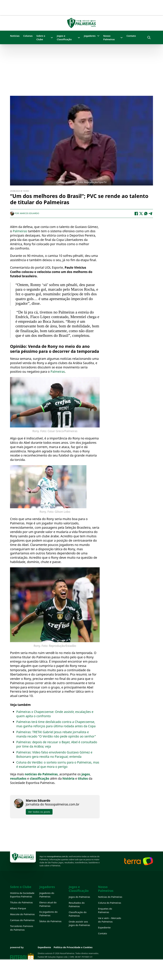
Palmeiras (20, 231)
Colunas (27, 35)
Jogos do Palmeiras (79, 896)
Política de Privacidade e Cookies (73, 947)
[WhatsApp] (145, 213)
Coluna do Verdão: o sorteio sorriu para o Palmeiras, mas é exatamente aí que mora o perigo (57, 764)
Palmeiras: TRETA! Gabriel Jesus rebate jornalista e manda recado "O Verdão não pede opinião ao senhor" (56, 734)
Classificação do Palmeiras (78, 914)
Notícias (14, 35)
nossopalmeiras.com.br (57, 856)
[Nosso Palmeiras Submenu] (121, 37)
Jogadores (90, 35)
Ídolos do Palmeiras (50, 921)
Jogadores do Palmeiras (46, 894)
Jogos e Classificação (64, 37)
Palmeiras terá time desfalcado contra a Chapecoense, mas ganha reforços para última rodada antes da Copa (56, 723)
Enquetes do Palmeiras (105, 910)
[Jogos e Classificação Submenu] (79, 37)
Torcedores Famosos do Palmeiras (21, 927)
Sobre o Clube (40, 37)
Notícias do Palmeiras (110, 896)
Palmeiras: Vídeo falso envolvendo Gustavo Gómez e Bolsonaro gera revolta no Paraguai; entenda (54, 754)
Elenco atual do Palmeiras (48, 904)
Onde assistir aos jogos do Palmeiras (79, 923)
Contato (131, 35)
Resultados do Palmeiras (77, 904)
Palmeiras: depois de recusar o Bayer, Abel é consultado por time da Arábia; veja (56, 744)
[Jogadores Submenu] (98, 36)
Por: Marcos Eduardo (24, 213)
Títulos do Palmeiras (21, 902)
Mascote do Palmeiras (22, 914)
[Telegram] (150, 213)
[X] (141, 213)
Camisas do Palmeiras (22, 920)
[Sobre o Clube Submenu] (52, 37)
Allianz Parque (18, 908)
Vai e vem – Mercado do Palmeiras (109, 919)
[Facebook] (136, 213)
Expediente (104, 927)
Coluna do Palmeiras (109, 902)
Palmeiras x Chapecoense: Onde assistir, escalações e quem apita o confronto (54, 713)
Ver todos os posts (39, 811)
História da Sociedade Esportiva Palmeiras (22, 894)
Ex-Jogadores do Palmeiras (48, 913)
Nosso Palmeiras (109, 37)
